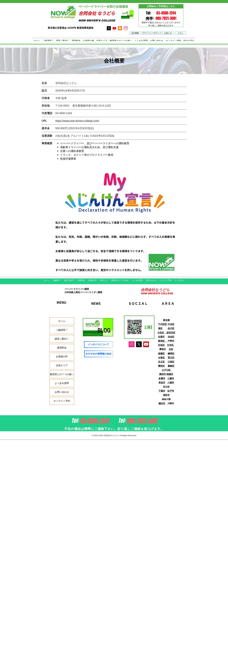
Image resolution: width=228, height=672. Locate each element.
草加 (161, 382)
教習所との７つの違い (62, 374)
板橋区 (161, 353)
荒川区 (171, 357)
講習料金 (61, 347)
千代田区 (162, 324)
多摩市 (162, 378)
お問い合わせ (62, 392)
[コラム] (180, 33)
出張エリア (62, 365)
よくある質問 (62, 383)
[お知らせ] (168, 33)
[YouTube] (146, 344)
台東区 (161, 357)
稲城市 (170, 374)
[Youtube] (114, 28)
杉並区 (161, 345)
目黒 (160, 336)
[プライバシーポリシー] (152, 33)
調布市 (162, 374)
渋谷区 (171, 336)
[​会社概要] (135, 33)
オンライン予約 (61, 401)
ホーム (61, 321)
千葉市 (162, 391)
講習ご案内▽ (62, 339)
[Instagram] (131, 344)
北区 (171, 349)
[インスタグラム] (126, 28)
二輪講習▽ (62, 330)
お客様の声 (62, 356)
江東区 (171, 361)
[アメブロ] (120, 28)
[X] (109, 28)
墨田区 (161, 366)
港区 (160, 328)
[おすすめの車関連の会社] (98, 354)
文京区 (170, 345)
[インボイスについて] (98, 344)
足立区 (161, 361)
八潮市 (170, 382)
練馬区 (171, 353)
